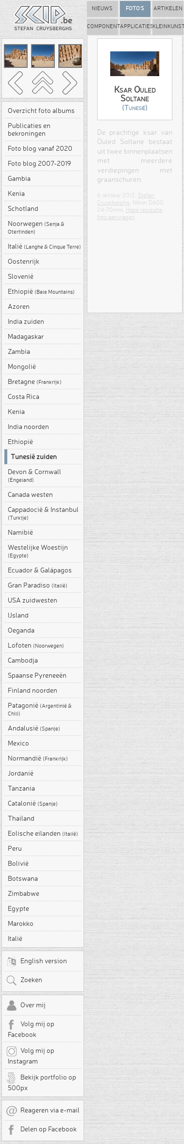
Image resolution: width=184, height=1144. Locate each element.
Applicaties (135, 26)
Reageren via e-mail (43, 1111)
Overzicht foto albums (41, 110)
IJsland (18, 615)
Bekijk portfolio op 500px (41, 1082)
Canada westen (30, 494)
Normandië (38, 758)
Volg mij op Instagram (30, 1055)
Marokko (20, 923)
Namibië (20, 532)
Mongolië (22, 366)
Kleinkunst (168, 26)
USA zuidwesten (32, 600)
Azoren (19, 306)
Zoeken (24, 980)
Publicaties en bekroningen (29, 129)
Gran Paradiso (37, 585)
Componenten (102, 26)
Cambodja (23, 660)
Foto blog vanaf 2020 (40, 148)
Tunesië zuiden (34, 457)
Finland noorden (32, 690)
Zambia (19, 351)
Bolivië (18, 863)
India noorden (28, 426)
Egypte (18, 908)
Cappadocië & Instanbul (43, 513)
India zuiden (26, 321)
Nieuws (102, 8)
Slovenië (20, 276)
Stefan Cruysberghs (125, 198)
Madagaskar (26, 336)
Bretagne (35, 381)
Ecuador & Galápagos (40, 570)
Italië (44, 246)
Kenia (16, 193)
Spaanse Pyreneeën (37, 675)
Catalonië (33, 803)
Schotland (23, 208)
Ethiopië (41, 291)
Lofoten (36, 645)
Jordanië (20, 773)
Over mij (26, 1006)
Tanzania (21, 788)
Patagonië (40, 709)
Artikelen (168, 8)
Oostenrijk (23, 261)
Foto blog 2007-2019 (39, 163)
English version (36, 962)
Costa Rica (23, 396)
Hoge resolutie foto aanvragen (129, 213)
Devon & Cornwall (34, 475)
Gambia (19, 178)
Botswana (23, 878)
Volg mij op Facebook (30, 1028)
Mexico (18, 743)
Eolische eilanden (43, 833)
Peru (15, 848)
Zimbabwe (23, 893)
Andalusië (34, 728)
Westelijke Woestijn (38, 551)
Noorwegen (36, 227)
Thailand (21, 818)
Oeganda (21, 630)
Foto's (135, 8)
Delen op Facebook (41, 1130)
